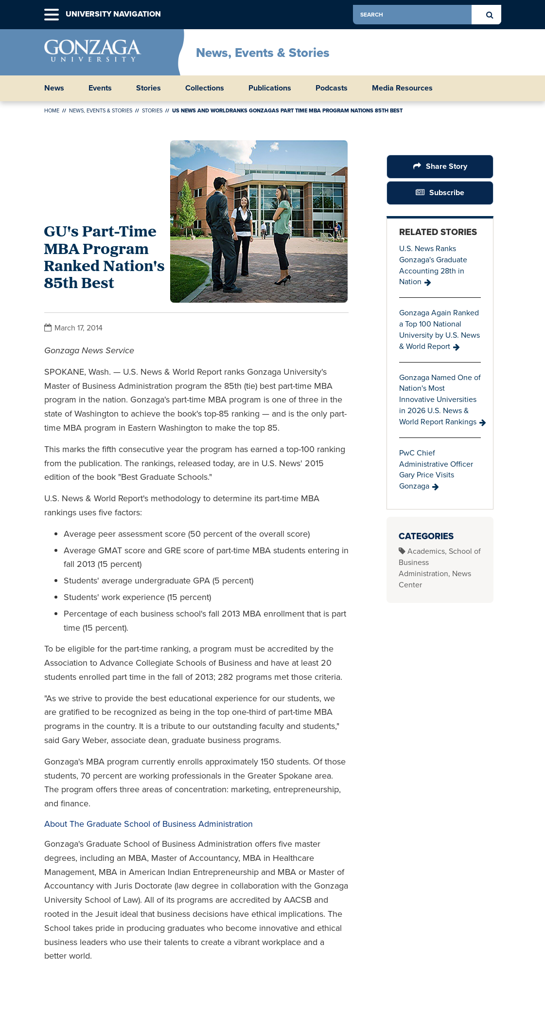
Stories (148, 88)
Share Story (446, 166)
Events (100, 88)
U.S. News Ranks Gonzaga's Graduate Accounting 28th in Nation (433, 265)
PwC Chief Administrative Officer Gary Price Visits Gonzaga (436, 469)
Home (51, 110)
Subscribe (446, 192)
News (54, 88)
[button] (51, 15)
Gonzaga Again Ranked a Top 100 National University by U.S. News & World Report (439, 329)
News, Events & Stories (263, 52)
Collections (204, 88)
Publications (269, 88)
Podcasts (332, 88)
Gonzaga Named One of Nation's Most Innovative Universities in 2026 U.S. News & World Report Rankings (440, 399)
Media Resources (402, 88)
